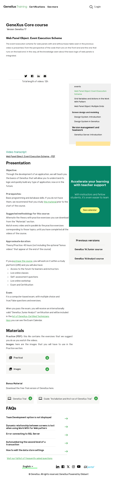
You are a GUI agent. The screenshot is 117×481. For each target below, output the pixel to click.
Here (8, 320)
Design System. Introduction (87, 117)
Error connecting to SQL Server (23, 433)
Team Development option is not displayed (28, 417)
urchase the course (22, 261)
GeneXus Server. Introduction (88, 135)
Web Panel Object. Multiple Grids (89, 106)
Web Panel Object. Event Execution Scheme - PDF (30, 156)
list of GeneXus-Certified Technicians (30, 316)
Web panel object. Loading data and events (90, 85)
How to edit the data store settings (25, 449)
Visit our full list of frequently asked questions (29, 458)
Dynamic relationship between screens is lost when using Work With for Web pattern (30, 425)
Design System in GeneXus (86, 121)
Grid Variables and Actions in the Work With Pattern (91, 100)
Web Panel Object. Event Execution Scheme (90, 92)
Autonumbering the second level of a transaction (26, 441)
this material (50, 202)
